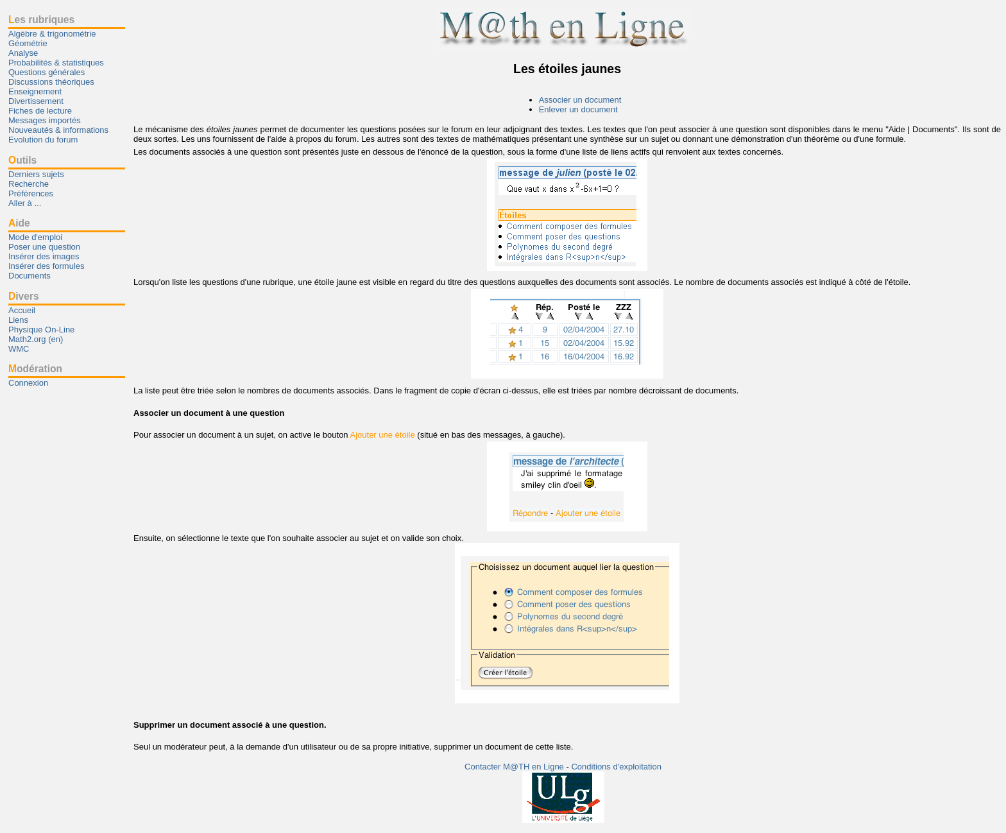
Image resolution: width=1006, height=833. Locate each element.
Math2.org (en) (35, 339)
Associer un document (580, 100)
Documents (29, 275)
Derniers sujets (36, 174)
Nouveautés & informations (58, 130)
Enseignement (35, 91)
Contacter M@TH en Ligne (515, 766)
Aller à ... (24, 203)
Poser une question (44, 247)
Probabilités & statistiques (56, 62)
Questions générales (46, 72)
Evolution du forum (43, 139)
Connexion (28, 383)
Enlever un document (578, 109)
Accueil (21, 310)
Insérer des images (44, 256)
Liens (18, 320)
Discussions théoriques (51, 82)
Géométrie (27, 43)
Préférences (30, 193)
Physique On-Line (41, 329)
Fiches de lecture (40, 111)
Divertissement (36, 101)
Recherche (28, 184)
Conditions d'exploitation (616, 766)
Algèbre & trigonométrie (52, 34)
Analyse (23, 53)
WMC (19, 349)
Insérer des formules (46, 266)
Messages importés (44, 120)
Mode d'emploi (35, 237)
